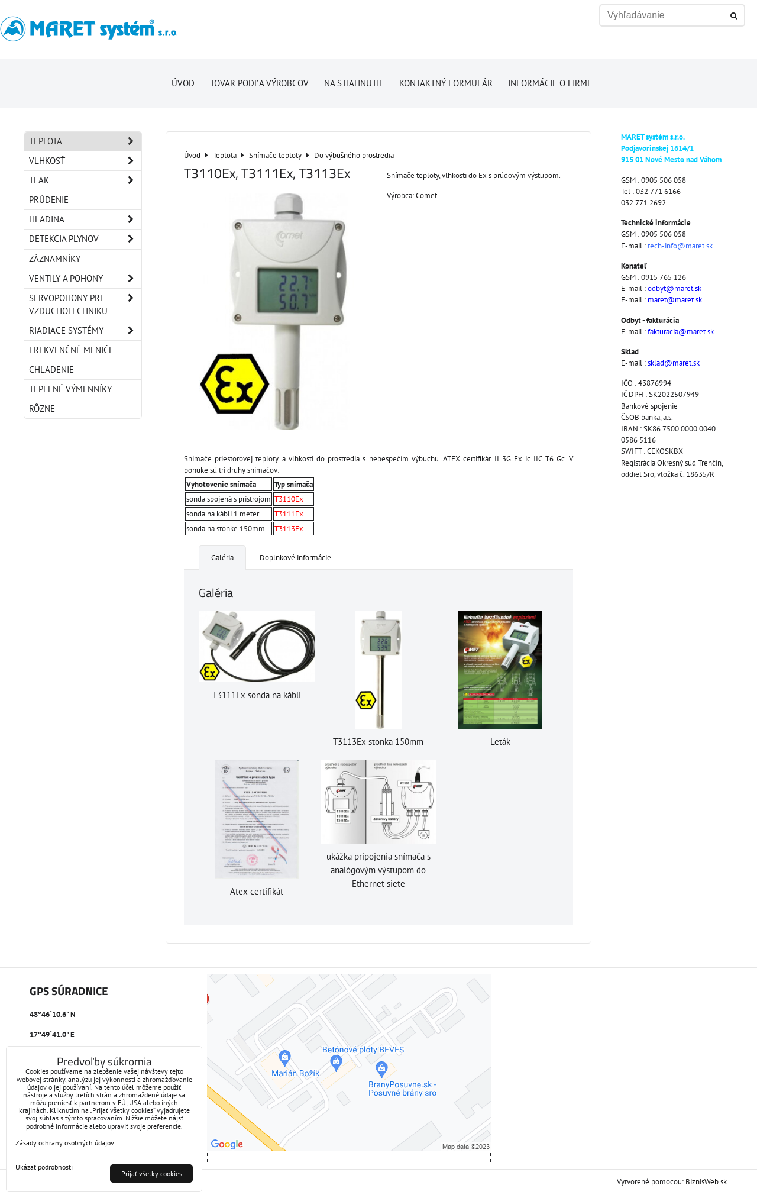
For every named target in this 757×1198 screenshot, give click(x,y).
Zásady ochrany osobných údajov (64, 1142)
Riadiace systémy (85, 330)
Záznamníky (54, 258)
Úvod (183, 83)
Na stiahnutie (354, 83)
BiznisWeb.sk (706, 1182)
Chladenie (51, 369)
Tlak (85, 180)
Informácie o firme (550, 83)
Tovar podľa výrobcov (259, 83)
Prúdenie (49, 199)
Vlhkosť (85, 160)
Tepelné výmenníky (70, 389)
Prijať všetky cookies (151, 1173)
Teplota (85, 141)
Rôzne (42, 408)
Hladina (85, 219)
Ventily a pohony (85, 278)
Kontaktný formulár (446, 83)
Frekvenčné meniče (71, 350)
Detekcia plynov (85, 239)
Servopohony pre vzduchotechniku (85, 305)
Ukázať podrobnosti (44, 1167)
